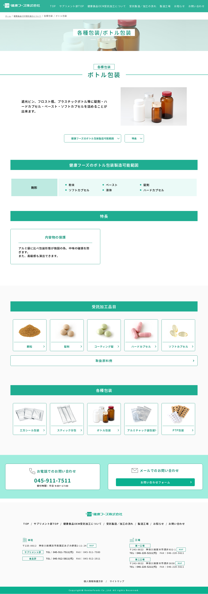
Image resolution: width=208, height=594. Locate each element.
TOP (53, 6)
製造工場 (165, 6)
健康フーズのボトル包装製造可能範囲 (92, 138)
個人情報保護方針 (93, 581)
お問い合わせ (196, 6)
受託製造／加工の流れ (142, 6)
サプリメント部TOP (71, 6)
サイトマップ (117, 581)
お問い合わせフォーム (155, 486)
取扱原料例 (104, 364)
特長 (139, 138)
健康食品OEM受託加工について (107, 6)
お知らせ (179, 6)
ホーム (8, 15)
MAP (91, 545)
